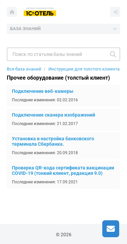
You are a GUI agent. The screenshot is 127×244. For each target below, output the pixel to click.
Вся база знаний (24, 69)
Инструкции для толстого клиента (84, 69)
